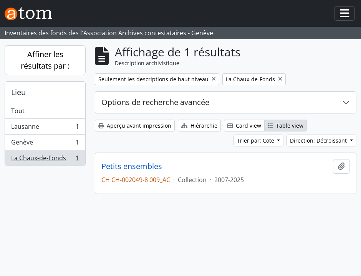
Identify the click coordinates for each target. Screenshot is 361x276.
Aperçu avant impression (134, 125)
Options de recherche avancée (155, 102)
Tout (18, 111)
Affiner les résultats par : (45, 60)
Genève (45, 144)
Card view (244, 125)
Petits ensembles (131, 166)
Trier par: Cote (256, 140)
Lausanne (45, 128)
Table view (285, 125)
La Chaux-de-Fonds (45, 159)
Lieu (18, 92)
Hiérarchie (199, 125)
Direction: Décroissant (319, 140)
